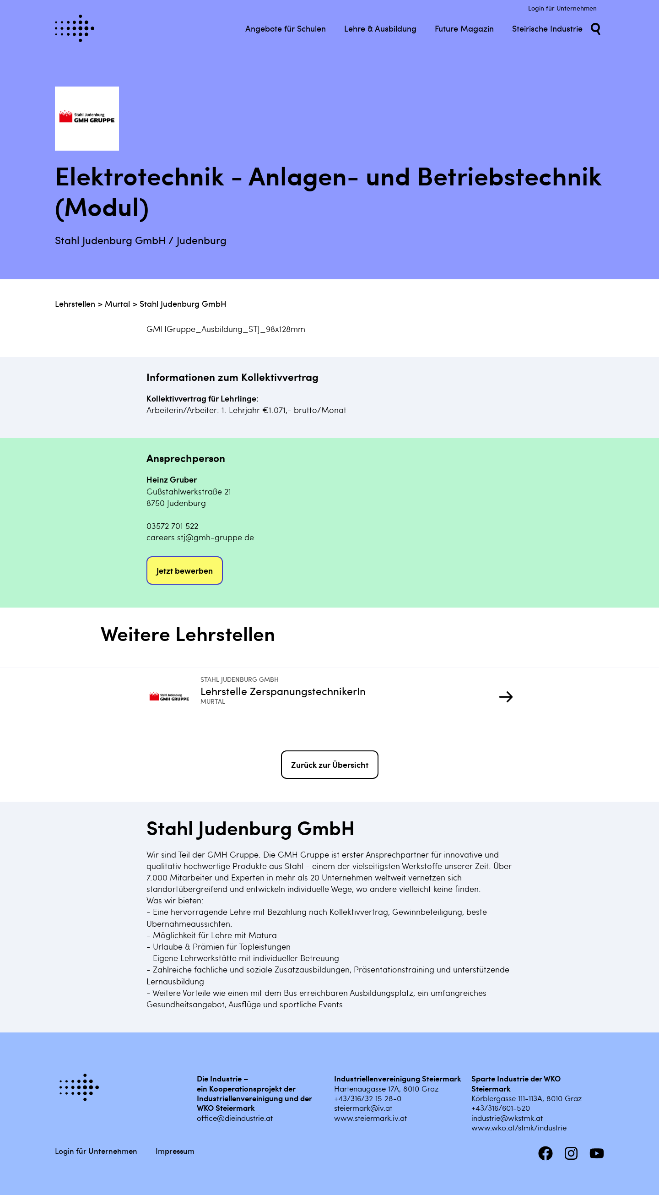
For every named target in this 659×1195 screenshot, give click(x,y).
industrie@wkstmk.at (507, 1117)
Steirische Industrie (547, 28)
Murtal (117, 303)
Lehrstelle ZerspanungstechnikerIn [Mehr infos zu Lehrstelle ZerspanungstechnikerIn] (283, 690)
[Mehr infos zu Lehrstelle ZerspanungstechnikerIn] (173, 698)
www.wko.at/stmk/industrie (519, 1127)
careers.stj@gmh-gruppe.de (200, 537)
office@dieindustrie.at (235, 1117)
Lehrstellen (75, 303)
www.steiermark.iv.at (370, 1117)
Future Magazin (464, 28)
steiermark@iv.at (363, 1107)
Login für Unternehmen (562, 8)
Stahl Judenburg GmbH (183, 303)
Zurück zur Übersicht (329, 764)
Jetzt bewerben (185, 570)
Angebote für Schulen (285, 28)
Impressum (175, 1150)
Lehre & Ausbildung (380, 28)
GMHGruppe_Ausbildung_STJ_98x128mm (225, 328)
